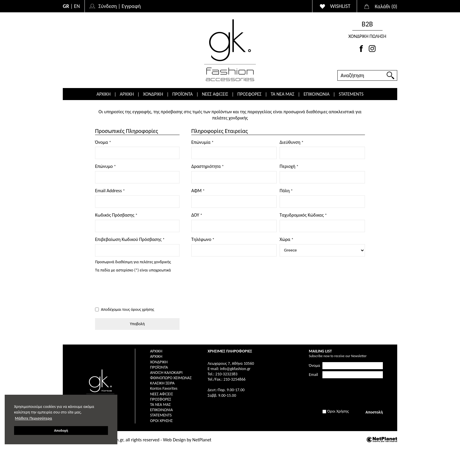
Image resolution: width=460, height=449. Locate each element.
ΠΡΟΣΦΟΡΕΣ (249, 94)
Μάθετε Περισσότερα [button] (33, 418)
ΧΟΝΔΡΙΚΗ (153, 94)
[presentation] (139, 290)
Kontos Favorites (163, 388)
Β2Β (367, 24)
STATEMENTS (351, 94)
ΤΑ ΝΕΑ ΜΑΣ (283, 94)
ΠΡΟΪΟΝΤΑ (182, 94)
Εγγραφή (131, 6)
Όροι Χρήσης (161, 420)
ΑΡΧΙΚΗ (104, 94)
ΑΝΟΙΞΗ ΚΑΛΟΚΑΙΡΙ (166, 372)
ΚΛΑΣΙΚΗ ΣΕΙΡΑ (162, 383)
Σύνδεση (107, 6)
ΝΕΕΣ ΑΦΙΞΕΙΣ (215, 94)
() (386, 6)
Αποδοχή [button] (61, 430)
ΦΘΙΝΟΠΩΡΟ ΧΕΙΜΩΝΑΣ (171, 377)
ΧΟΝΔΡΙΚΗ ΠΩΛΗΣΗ (367, 36)
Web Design (174, 440)
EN (77, 6)
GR (66, 6)
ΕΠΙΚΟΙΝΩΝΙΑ (317, 94)
